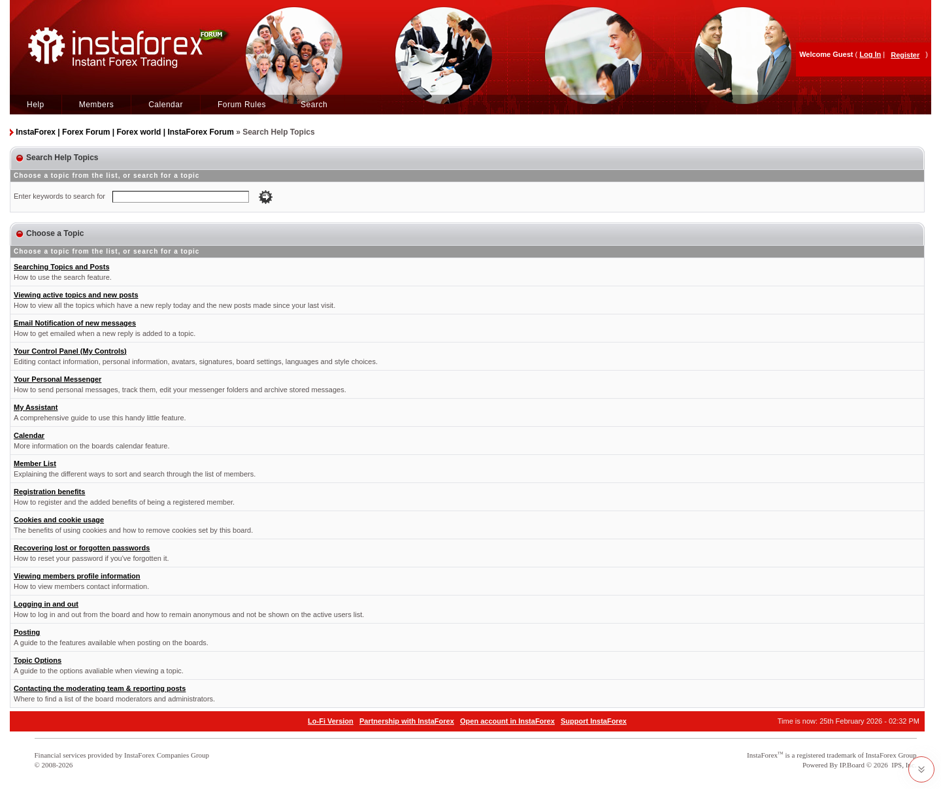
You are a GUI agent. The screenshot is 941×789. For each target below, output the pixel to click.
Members (96, 104)
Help (35, 104)
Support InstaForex (594, 721)
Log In (870, 54)
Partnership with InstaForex (406, 721)
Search (314, 104)
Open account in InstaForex (507, 721)
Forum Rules (242, 104)
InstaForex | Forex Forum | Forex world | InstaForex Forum (124, 132)
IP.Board (852, 765)
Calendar (165, 104)
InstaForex (762, 755)
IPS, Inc (902, 765)
